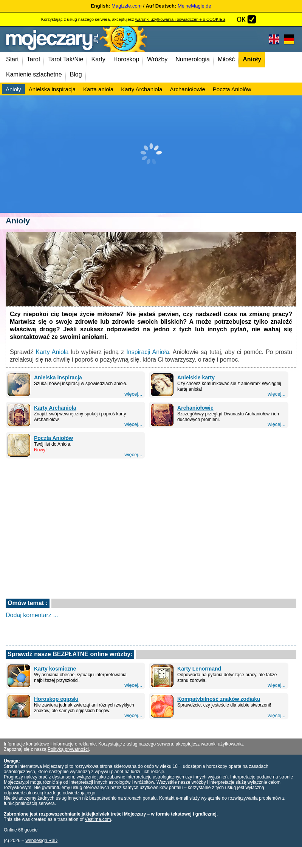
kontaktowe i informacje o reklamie (61, 744)
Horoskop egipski (56, 699)
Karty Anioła (52, 352)
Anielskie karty (196, 377)
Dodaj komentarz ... (32, 615)
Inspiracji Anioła (147, 352)
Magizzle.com (126, 6)
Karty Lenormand (199, 669)
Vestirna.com (98, 819)
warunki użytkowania (222, 744)
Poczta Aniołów (53, 438)
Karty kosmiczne (55, 669)
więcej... (133, 394)
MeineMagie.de (194, 6)
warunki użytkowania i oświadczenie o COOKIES (180, 19)
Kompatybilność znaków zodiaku (218, 699)
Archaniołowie (195, 408)
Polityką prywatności (68, 749)
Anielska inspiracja (58, 377)
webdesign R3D (41, 840)
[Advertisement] (151, 154)
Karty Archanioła (55, 408)
